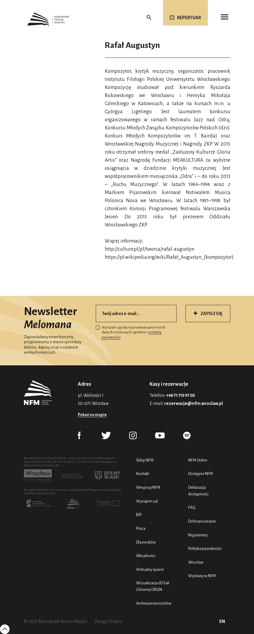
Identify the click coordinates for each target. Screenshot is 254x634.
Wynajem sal (147, 501)
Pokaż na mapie (92, 414)
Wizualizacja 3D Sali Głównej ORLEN (152, 586)
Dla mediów (146, 542)
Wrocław (195, 562)
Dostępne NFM (200, 473)
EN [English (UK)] (222, 621)
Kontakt (142, 473)
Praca (140, 528)
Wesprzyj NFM (148, 487)
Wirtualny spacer (150, 569)
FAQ (191, 507)
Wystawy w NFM (202, 576)
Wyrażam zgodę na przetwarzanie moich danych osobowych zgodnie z (130, 332)
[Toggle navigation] (224, 17)
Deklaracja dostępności (198, 490)
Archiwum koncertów (153, 603)
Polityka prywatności (205, 548)
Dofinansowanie (202, 521)
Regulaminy (198, 535)
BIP (139, 514)
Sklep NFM (144, 460)
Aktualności (145, 555)
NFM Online (197, 460)
